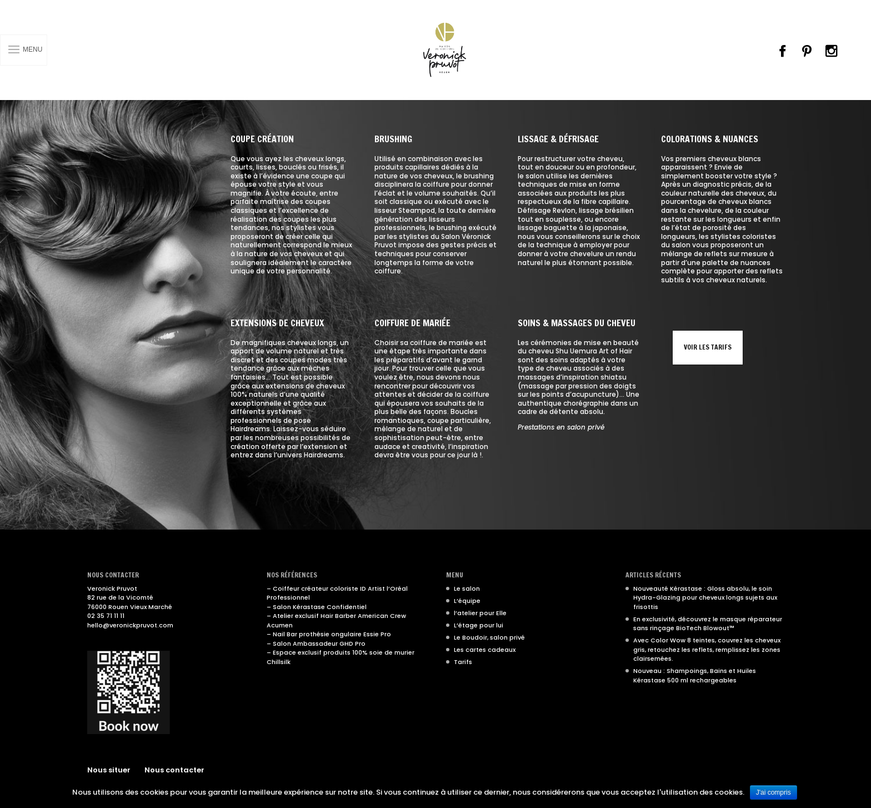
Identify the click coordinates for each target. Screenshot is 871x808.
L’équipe (467, 600)
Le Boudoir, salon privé (489, 637)
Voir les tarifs (708, 347)
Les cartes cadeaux (484, 649)
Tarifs (463, 661)
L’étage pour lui (478, 625)
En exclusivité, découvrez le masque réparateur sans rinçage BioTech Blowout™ (707, 624)
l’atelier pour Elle (480, 613)
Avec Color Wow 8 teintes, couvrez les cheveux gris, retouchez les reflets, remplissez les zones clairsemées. (706, 649)
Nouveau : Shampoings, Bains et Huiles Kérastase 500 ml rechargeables (694, 675)
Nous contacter (174, 770)
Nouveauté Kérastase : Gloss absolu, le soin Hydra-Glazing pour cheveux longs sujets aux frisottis (705, 597)
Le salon (467, 588)
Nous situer (109, 770)
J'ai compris (773, 792)
